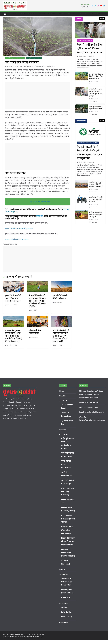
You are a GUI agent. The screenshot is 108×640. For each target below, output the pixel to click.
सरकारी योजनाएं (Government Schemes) (15, 58)
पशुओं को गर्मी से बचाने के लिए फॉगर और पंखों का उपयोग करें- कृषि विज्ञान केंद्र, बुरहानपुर (95, 92)
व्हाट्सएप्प (14, 211)
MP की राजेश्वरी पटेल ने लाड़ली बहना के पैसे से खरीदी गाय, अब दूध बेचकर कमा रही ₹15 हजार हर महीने (61, 335)
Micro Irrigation (46, 66)
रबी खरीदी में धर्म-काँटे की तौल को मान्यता (60, 297)
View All (102, 19)
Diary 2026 (65, 597)
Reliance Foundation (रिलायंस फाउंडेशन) (68, 552)
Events (61, 14)
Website (64, 607)
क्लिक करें (39, 216)
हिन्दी (88, 4)
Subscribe (71, 14)
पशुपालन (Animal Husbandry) (85, 40)
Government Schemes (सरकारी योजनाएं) (68, 519)
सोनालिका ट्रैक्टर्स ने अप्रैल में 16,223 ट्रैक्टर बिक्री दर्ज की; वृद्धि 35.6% (95, 199)
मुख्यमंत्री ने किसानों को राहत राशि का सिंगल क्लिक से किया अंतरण (13, 298)
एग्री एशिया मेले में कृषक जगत (40, 201)
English (83, 4)
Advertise (83, 14)
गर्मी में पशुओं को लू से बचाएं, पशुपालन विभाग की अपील (95, 108)
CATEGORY (51, 14)
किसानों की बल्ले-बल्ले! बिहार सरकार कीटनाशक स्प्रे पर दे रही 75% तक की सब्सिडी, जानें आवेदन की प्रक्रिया (37, 301)
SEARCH (22, 14)
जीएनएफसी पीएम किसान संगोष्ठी (35, 331)
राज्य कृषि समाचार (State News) (34, 58)
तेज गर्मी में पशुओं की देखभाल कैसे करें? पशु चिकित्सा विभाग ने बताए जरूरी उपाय (96, 76)
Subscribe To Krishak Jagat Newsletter (66, 581)
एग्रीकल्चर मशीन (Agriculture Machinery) (88, 143)
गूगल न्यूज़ (66, 209)
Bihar (53, 66)
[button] (35, 14)
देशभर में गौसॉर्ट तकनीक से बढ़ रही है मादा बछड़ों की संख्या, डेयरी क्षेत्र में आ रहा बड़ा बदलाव (90, 48)
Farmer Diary (66, 616)
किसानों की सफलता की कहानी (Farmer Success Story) (68, 541)
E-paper (42, 14)
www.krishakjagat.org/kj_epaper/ (18, 228)
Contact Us (95, 14)
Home (15, 14)
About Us (31, 14)
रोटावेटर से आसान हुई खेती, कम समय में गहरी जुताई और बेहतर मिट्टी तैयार (95, 214)
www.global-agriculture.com (16, 239)
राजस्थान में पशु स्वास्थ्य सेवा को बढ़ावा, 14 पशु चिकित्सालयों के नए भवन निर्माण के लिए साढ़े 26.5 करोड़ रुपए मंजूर (13, 335)
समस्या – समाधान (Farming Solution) (67, 491)
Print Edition (66, 612)
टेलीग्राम (7, 211)
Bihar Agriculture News (35, 66)
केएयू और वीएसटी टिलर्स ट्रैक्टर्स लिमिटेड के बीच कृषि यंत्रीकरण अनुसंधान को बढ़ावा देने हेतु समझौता (89, 152)
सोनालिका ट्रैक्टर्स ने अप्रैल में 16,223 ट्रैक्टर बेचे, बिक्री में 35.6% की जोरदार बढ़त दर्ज (96, 184)
